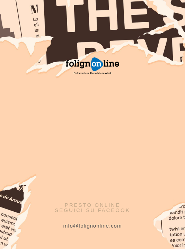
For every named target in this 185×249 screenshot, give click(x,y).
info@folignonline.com (92, 226)
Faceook (114, 210)
